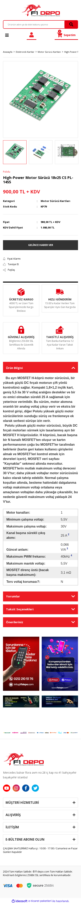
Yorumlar (13, 596)
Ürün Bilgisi (14, 368)
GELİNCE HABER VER (40, 245)
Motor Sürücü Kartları (55, 201)
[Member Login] (31, 35)
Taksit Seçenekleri (20, 609)
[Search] (40, 24)
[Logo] (40, 10)
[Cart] (66, 35)
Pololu (6, 171)
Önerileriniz (14, 622)
